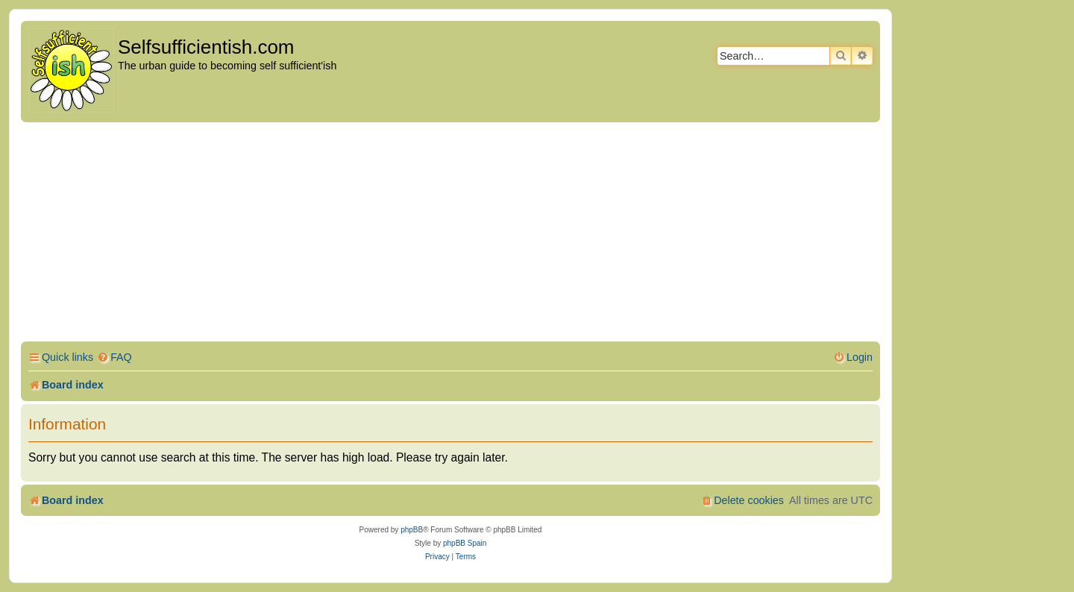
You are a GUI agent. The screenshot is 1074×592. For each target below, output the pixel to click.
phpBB (412, 530)
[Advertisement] (450, 234)
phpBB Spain (464, 543)
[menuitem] (114, 357)
